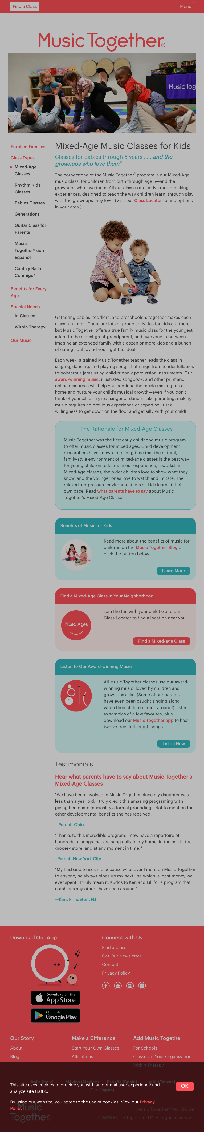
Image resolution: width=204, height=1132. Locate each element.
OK (184, 1086)
